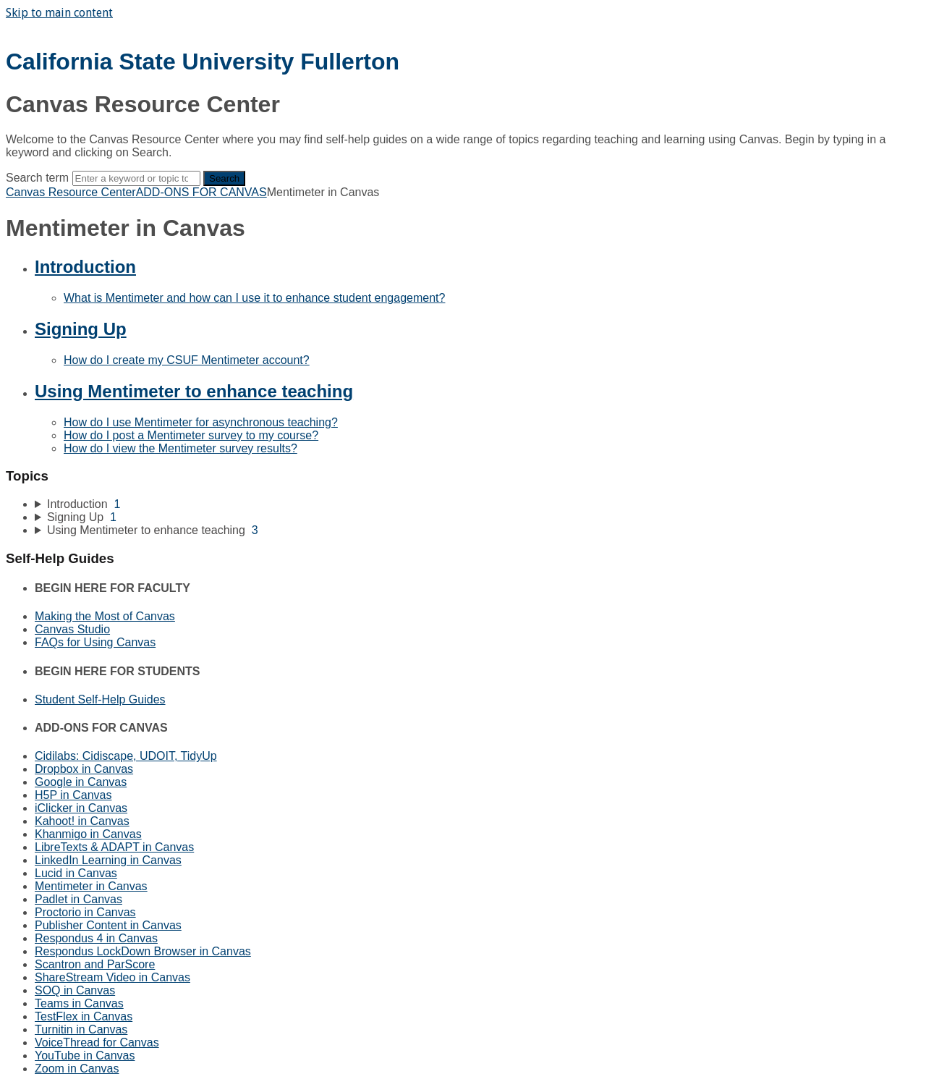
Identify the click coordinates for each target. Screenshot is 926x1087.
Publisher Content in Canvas (108, 925)
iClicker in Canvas (81, 808)
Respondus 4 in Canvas (96, 938)
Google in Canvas (81, 782)
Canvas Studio (72, 629)
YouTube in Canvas (85, 1055)
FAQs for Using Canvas (95, 642)
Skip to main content (59, 13)
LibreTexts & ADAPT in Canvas (114, 847)
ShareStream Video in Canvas (112, 977)
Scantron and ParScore (95, 964)
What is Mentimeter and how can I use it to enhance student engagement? (254, 298)
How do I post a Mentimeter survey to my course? (191, 435)
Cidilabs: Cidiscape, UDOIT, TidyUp (126, 756)
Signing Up (81, 329)
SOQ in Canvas (75, 990)
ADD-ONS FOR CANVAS (201, 192)
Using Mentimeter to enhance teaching (194, 391)
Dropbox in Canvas (84, 769)
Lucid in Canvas (76, 873)
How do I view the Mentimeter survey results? (180, 448)
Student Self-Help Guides (100, 699)
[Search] (136, 178)
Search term (37, 178)
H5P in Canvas (73, 795)
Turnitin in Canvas (81, 1029)
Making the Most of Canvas (105, 616)
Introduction (85, 266)
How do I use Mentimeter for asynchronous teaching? (201, 422)
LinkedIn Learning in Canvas (108, 860)
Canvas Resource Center (71, 192)
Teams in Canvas (79, 1003)
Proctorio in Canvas (85, 912)
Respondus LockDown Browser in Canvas (143, 951)
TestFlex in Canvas (83, 1016)
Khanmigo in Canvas (88, 834)
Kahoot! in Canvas (82, 821)
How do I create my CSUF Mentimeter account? (187, 360)
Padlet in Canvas (78, 899)
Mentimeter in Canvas (91, 886)
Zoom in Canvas (77, 1068)
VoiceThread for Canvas (97, 1042)
